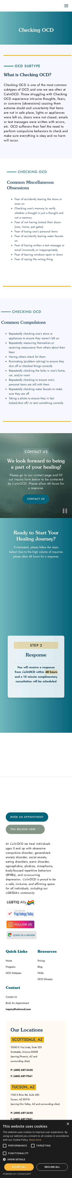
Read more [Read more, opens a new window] (35, 1139)
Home (9, 960)
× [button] (67, 1124)
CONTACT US (36, 499)
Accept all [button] (19, 1167)
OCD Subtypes (13, 973)
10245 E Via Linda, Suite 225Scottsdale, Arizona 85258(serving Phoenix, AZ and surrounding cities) (26, 1054)
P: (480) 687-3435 (22, 1070)
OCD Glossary (45, 979)
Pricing (41, 960)
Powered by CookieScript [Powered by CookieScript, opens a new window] (17, 1173)
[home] (2, 6)
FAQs (40, 973)
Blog (40, 967)
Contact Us (11, 997)
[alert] (36, 1149)
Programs (10, 967)
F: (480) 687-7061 (21, 1076)
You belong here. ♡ (25, 829)
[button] (36, 1159)
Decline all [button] (52, 1167)
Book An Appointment (27, 817)
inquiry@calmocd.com (18, 1009)
